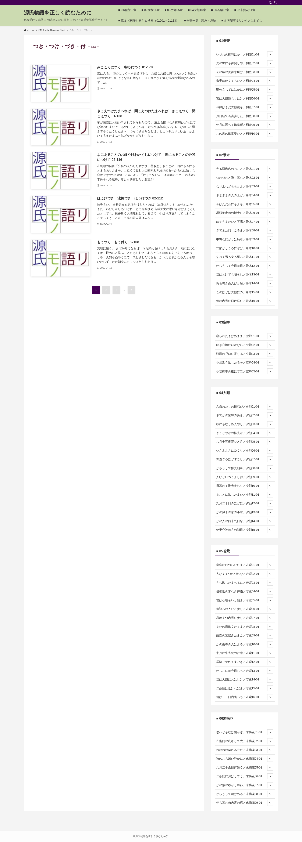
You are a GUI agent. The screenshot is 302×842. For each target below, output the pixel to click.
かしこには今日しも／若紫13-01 (244, 671)
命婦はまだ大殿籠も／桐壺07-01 (244, 107)
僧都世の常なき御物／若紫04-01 (244, 592)
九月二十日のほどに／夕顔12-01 (244, 503)
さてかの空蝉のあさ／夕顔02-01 (244, 415)
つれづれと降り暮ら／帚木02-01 (244, 178)
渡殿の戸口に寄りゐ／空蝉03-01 (244, 354)
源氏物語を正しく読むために (58, 12)
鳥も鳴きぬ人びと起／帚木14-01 (244, 283)
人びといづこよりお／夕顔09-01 (244, 477)
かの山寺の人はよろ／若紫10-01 (244, 644)
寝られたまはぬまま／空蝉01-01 (244, 336)
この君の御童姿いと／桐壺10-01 (244, 134)
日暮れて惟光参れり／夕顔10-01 (244, 486)
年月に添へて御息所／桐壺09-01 (244, 125)
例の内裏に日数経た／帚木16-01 (244, 301)
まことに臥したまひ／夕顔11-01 (244, 495)
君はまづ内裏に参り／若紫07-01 (244, 618)
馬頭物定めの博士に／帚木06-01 (244, 213)
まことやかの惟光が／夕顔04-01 (244, 433)
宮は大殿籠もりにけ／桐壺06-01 (244, 98)
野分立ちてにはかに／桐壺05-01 (244, 90)
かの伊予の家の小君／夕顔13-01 (244, 512)
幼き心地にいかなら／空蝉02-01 (244, 345)
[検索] (275, 2)
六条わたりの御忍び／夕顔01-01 (244, 407)
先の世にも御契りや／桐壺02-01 (244, 63)
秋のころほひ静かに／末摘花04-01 (244, 759)
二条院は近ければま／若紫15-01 (244, 688)
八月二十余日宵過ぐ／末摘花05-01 (244, 768)
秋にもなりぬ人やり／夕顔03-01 (244, 424)
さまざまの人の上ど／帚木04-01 (244, 195)
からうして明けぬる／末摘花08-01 (244, 794)
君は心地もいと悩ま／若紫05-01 (244, 600)
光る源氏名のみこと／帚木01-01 (244, 169)
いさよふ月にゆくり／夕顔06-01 (244, 451)
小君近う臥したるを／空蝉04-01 (244, 363)
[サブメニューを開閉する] (270, 54)
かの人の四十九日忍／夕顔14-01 (244, 521)
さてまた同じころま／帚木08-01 (244, 231)
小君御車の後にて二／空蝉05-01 (244, 371)
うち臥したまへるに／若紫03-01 (244, 583)
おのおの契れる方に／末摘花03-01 (244, 750)
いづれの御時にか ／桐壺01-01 (244, 54)
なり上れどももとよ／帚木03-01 (244, 186)
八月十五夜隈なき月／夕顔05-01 (244, 442)
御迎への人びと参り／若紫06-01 (244, 609)
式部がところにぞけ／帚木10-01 (244, 248)
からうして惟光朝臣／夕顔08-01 (244, 468)
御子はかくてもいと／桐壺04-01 (244, 81)
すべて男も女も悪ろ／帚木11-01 (244, 257)
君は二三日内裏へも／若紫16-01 (244, 697)
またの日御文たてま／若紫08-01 (244, 627)
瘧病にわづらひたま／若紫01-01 (244, 565)
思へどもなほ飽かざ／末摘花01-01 (244, 732)
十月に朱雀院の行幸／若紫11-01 (244, 653)
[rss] (270, 2)
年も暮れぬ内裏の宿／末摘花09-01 (244, 803)
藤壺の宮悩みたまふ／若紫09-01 (244, 636)
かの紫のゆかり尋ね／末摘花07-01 (244, 785)
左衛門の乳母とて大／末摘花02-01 (244, 741)
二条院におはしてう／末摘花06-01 (244, 776)
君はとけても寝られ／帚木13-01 (244, 275)
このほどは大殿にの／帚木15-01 (244, 292)
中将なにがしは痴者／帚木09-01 (244, 239)
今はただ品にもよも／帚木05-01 (244, 204)
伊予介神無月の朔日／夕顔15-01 (244, 530)
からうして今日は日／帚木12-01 (244, 266)
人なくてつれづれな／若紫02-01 (244, 574)
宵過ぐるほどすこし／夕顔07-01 (244, 459)
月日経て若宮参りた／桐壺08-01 (244, 116)
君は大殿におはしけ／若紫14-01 (244, 680)
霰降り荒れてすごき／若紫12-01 (244, 662)
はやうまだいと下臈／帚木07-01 (244, 222)
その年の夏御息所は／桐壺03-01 (244, 72)
